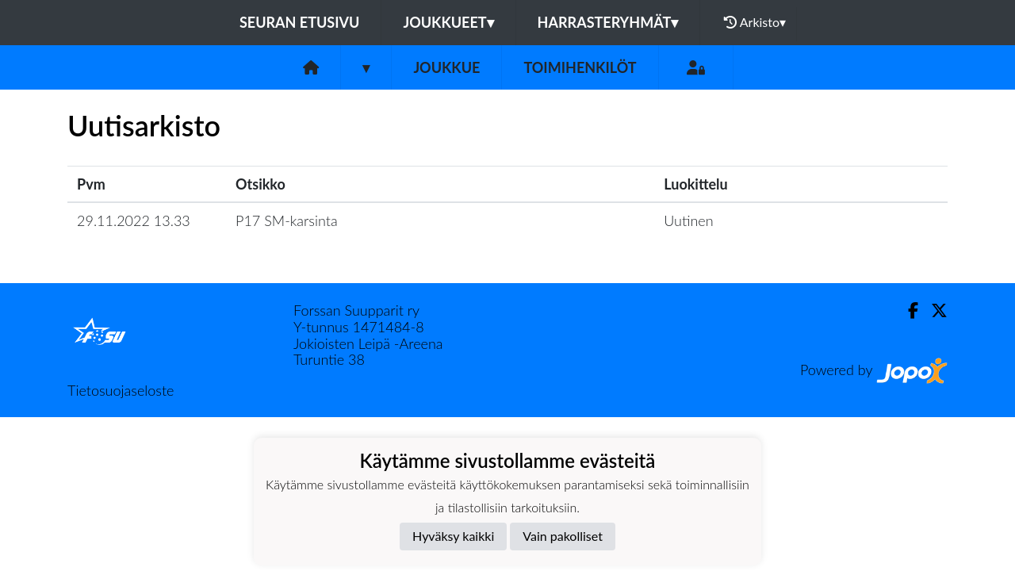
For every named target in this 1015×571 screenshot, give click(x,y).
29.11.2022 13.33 (133, 220)
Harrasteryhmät (608, 22)
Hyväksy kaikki (453, 535)
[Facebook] (906, 310)
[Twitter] (933, 310)
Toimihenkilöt (579, 67)
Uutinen (688, 220)
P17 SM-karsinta (287, 220)
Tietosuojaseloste (120, 390)
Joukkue (446, 67)
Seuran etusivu (299, 22)
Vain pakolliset (563, 535)
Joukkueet (448, 22)
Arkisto (755, 22)
